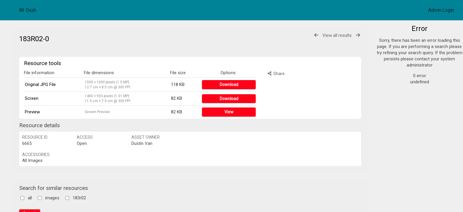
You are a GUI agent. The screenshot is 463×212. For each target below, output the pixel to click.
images (52, 198)
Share (276, 73)
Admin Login (441, 10)
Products (397, 42)
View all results (337, 35)
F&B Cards (399, 63)
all (30, 198)
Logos (395, 49)
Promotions (400, 56)
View (229, 112)
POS (392, 70)
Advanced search (403, 118)
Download (229, 84)
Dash (27, 10)
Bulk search (398, 125)
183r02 (79, 198)
